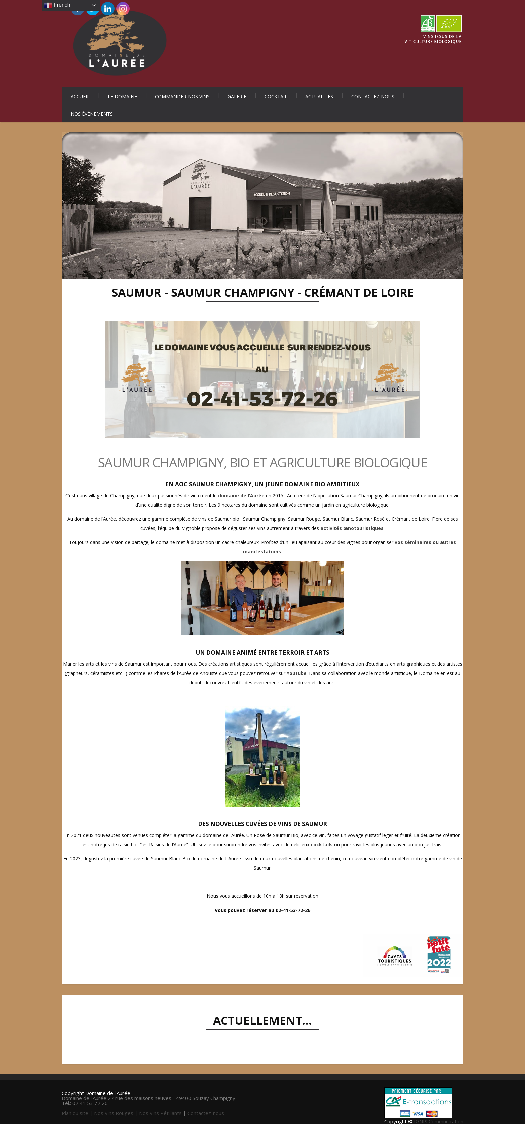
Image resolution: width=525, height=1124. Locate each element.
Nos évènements (92, 114)
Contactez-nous (372, 96)
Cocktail (276, 96)
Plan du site (75, 1113)
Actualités (319, 96)
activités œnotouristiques (352, 528)
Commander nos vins (182, 96)
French (57, 5)
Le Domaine (122, 96)
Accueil (80, 96)
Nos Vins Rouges (113, 1113)
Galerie (237, 96)
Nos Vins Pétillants (160, 1113)
